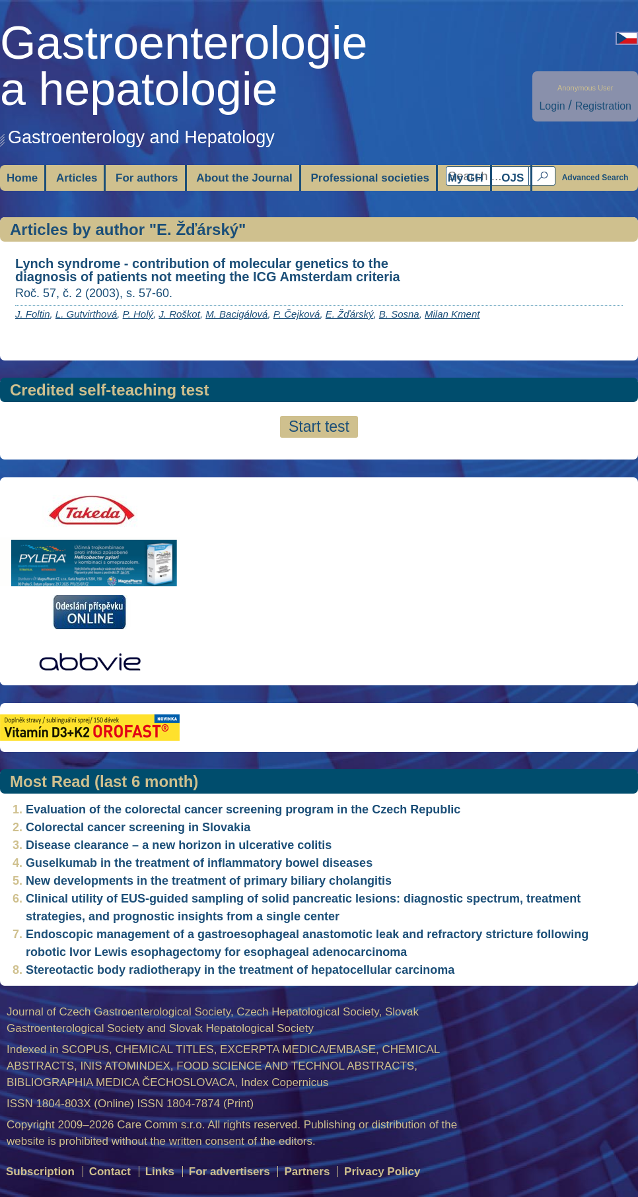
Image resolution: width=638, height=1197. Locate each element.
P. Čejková (296, 314)
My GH (465, 178)
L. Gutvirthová (86, 314)
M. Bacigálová (236, 314)
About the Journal (244, 178)
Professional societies (369, 178)
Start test (319, 426)
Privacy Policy (382, 1171)
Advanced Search (595, 177)
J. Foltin (32, 314)
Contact (110, 1171)
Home (22, 178)
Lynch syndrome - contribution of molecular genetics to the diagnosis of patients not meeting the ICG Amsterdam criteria (207, 270)
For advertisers (229, 1171)
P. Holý (138, 314)
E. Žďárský (350, 314)
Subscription (40, 1171)
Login (552, 106)
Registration (603, 106)
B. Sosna (399, 314)
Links (159, 1171)
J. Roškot (179, 314)
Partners (307, 1171)
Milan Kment (452, 314)
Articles (76, 178)
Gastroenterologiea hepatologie (183, 66)
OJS (512, 178)
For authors (147, 178)
